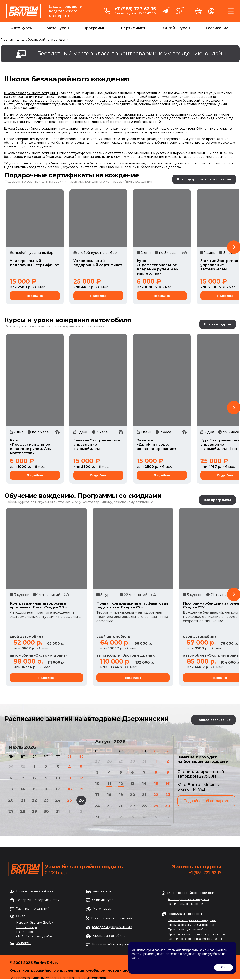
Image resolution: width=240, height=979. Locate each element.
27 (10, 811)
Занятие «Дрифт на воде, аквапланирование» (156, 444)
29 (34, 811)
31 (58, 811)
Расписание (217, 28)
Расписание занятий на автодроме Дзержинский (86, 718)
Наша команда (26, 927)
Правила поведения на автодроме (192, 920)
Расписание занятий (33, 908)
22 (34, 800)
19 (81, 789)
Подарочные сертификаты (37, 900)
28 (22, 811)
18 (69, 789)
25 (69, 800)
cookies (160, 950)
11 (69, 778)
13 (11, 789)
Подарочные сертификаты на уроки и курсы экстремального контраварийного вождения (78, 181)
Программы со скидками (112, 918)
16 (46, 789)
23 (46, 800)
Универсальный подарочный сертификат (34, 263)
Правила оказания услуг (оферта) (191, 925)
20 (10, 800)
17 (58, 789)
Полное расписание (213, 720)
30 (46, 811)
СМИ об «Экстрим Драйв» (34, 936)
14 (23, 789)
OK (223, 967)
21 (23, 800)
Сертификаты (134, 28)
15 (35, 789)
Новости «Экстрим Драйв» (34, 922)
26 (81, 800)
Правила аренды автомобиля (188, 929)
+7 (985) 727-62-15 (135, 9)
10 (58, 778)
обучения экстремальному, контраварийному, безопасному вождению (95, 502)
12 (81, 778)
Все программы (217, 500)
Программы (94, 28)
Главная (7, 39)
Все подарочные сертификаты (204, 179)
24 (57, 800)
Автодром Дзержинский (112, 927)
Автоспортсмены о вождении (188, 899)
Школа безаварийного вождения (31, 93)
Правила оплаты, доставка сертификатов (196, 934)
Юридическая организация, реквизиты (195, 938)
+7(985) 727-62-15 (205, 872)
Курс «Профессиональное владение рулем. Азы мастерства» (158, 267)
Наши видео (25, 932)
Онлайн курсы (176, 28)
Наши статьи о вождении (185, 904)
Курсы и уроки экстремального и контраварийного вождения (56, 326)
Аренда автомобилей (110, 936)
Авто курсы (22, 28)
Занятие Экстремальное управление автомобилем (96, 444)
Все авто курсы (217, 324)
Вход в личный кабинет (35, 891)
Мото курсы (58, 28)
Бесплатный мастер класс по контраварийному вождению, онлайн (131, 53)
